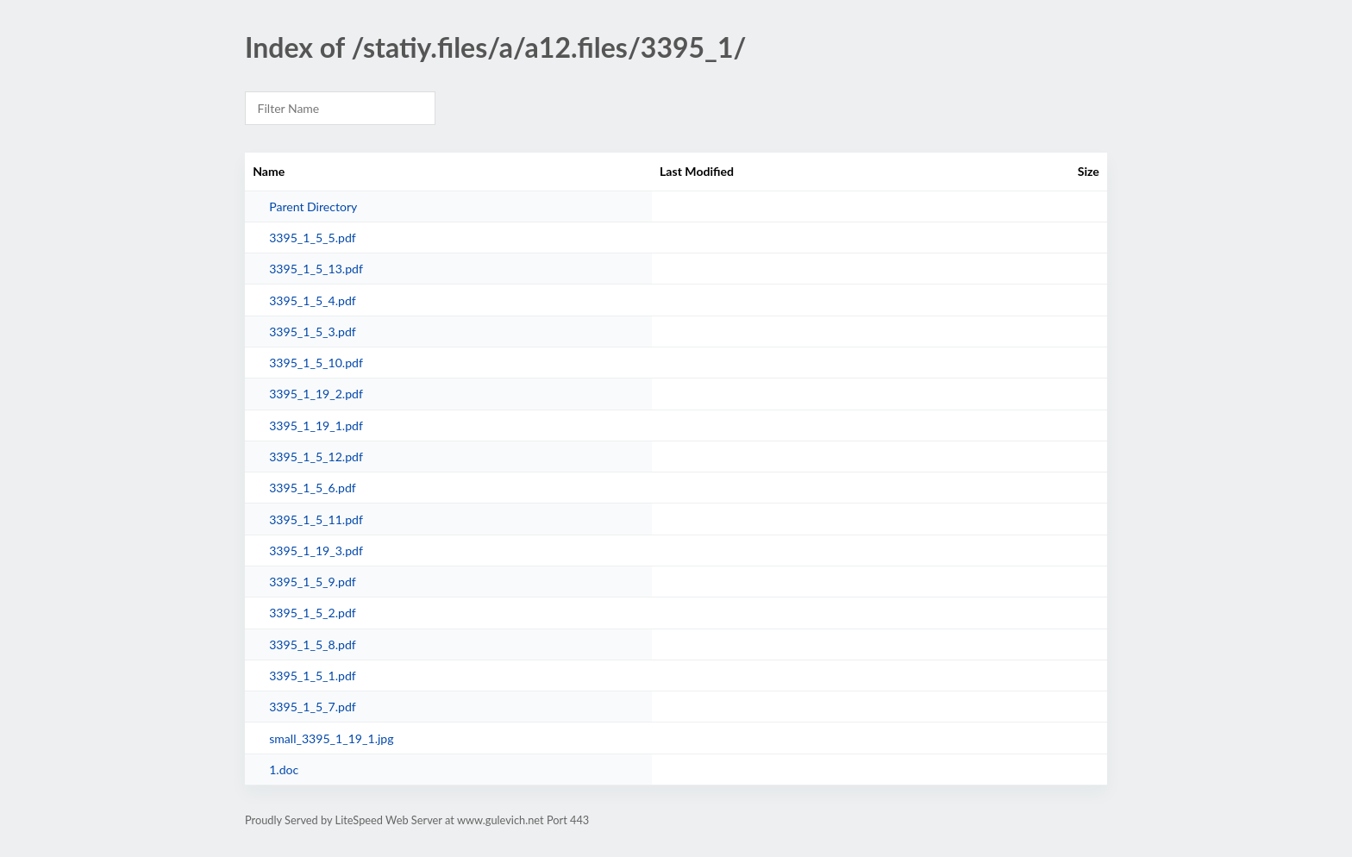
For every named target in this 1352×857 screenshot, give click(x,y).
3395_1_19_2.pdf (316, 393)
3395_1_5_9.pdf (312, 581)
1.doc (283, 769)
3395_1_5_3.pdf (312, 331)
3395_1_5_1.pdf (312, 675)
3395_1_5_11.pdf (316, 519)
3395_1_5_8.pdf (312, 644)
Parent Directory (313, 206)
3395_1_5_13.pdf (316, 268)
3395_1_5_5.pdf (312, 237)
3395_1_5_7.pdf (312, 706)
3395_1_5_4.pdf (312, 300)
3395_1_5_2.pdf (312, 612)
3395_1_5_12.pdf (316, 456)
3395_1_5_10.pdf (316, 362)
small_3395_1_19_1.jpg (331, 738)
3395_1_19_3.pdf (316, 550)
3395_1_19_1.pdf (316, 425)
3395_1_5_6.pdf (312, 487)
